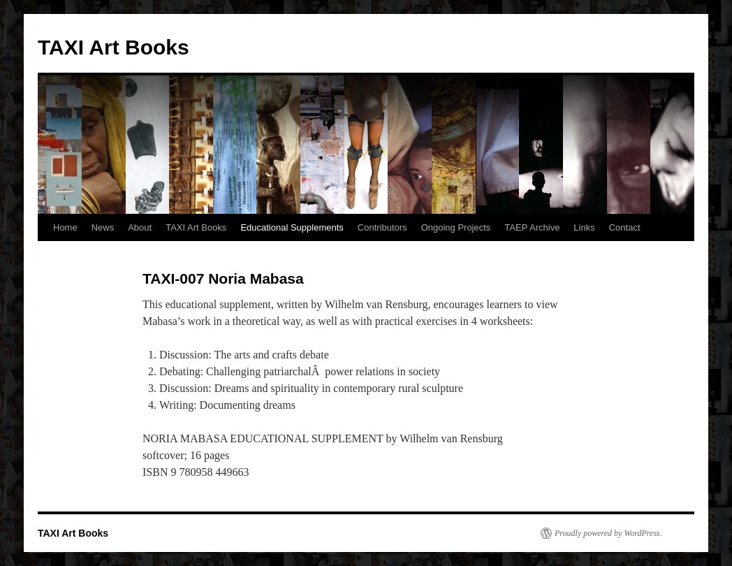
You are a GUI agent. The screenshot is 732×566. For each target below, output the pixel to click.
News (103, 227)
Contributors (382, 227)
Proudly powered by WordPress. (608, 533)
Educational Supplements (291, 227)
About (140, 227)
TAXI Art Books (113, 47)
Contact (624, 227)
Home (65, 227)
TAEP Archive (531, 227)
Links (583, 227)
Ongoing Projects (456, 227)
